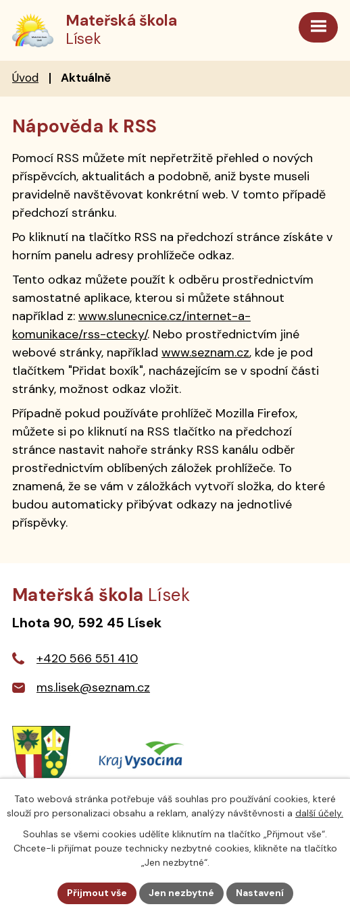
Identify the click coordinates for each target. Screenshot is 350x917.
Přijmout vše (97, 893)
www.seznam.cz (205, 352)
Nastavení (260, 893)
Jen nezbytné (181, 893)
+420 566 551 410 (87, 658)
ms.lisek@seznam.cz (93, 687)
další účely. (319, 813)
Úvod (25, 77)
